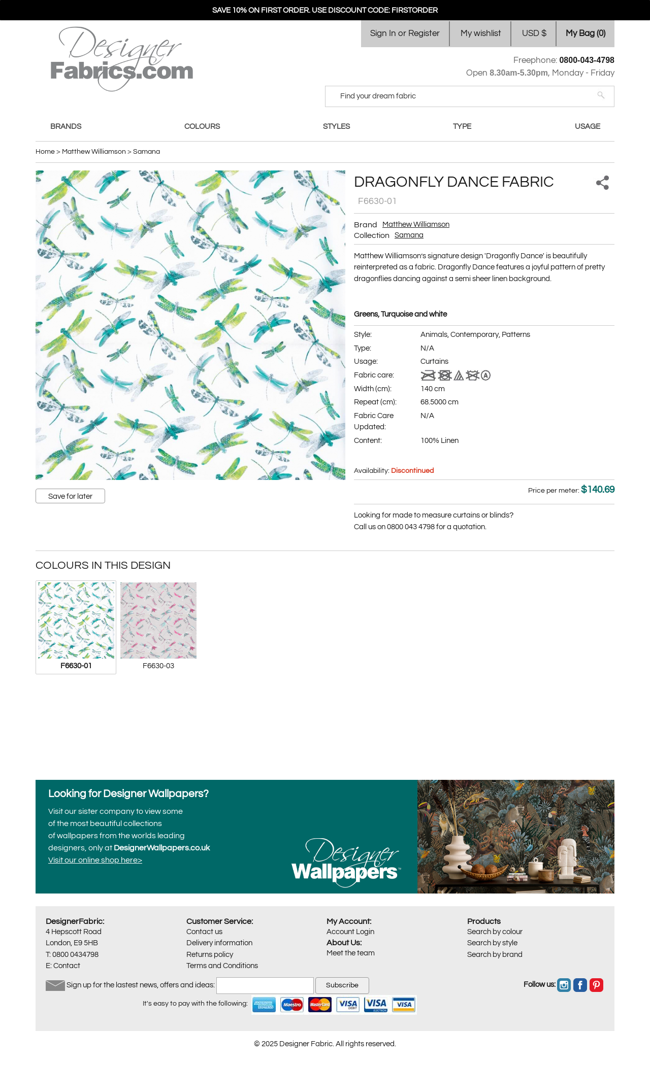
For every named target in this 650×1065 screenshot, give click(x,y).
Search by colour (495, 932)
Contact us (204, 932)
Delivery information (219, 943)
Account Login (350, 932)
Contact (66, 966)
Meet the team (351, 953)
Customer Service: (219, 921)
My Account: (349, 921)
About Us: (344, 943)
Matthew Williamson (415, 224)
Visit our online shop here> (95, 860)
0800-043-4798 (586, 60)
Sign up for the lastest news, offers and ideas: (141, 985)
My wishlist (481, 33)
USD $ (534, 33)
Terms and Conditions (222, 966)
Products (484, 921)
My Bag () (585, 33)
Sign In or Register (405, 33)
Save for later (70, 496)
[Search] (463, 96)
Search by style (492, 943)
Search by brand (495, 954)
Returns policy (209, 954)
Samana (409, 235)
